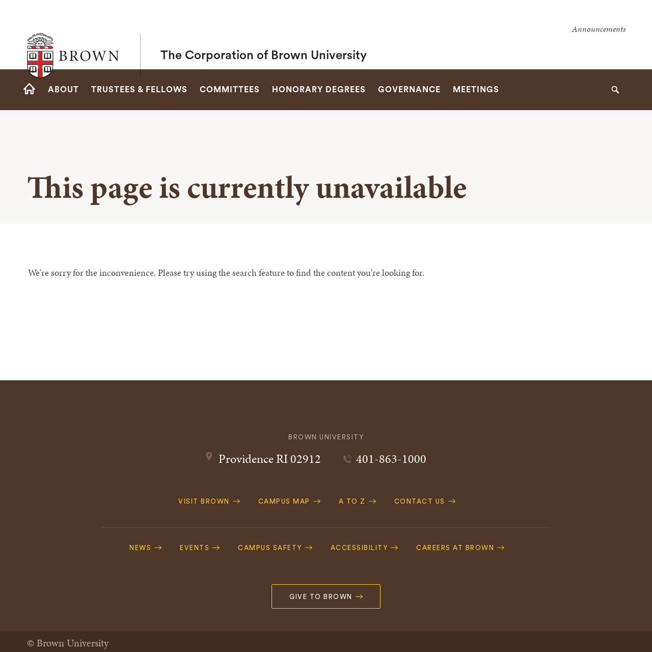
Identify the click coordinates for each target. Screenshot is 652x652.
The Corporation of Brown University (263, 35)
